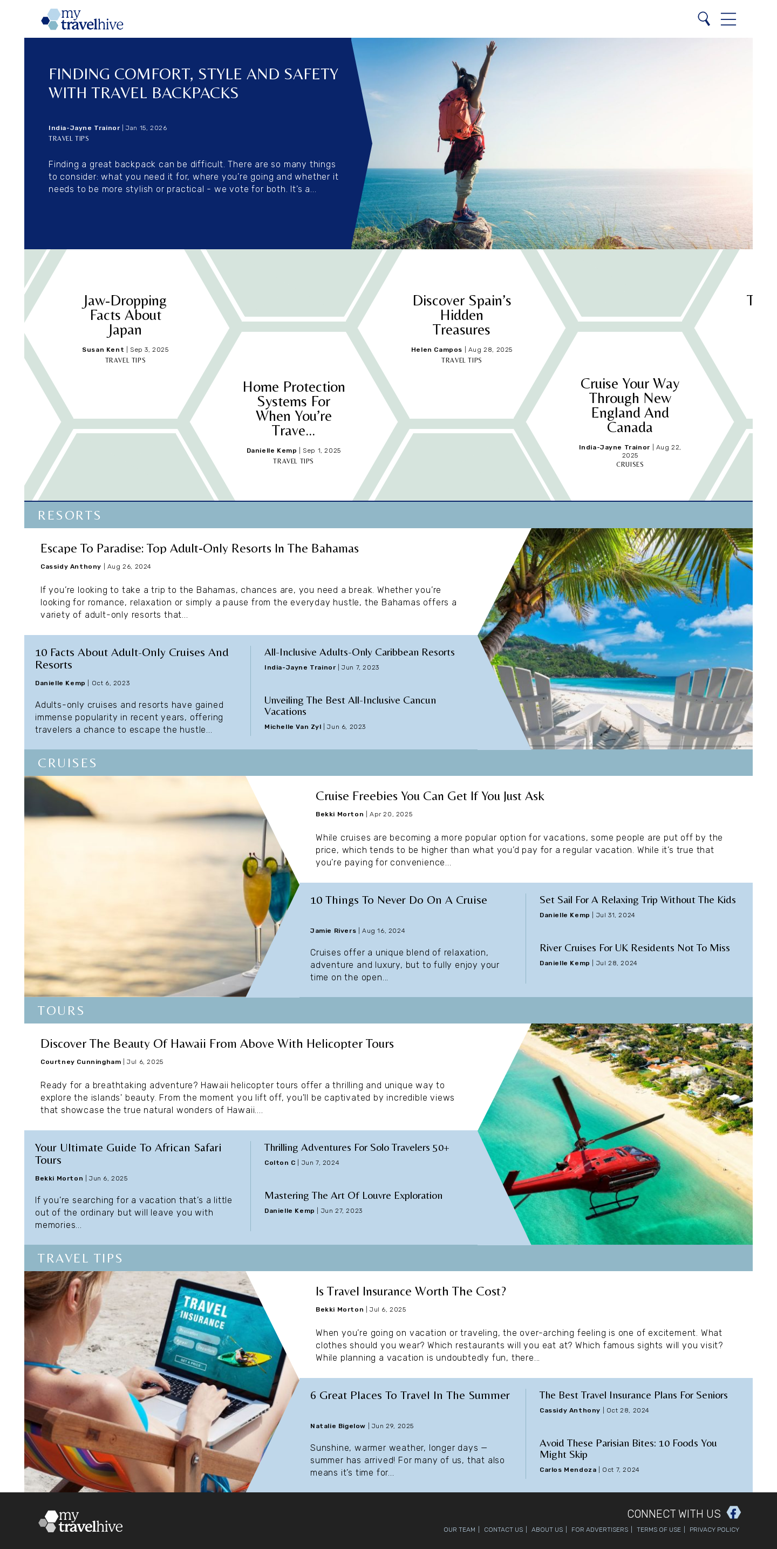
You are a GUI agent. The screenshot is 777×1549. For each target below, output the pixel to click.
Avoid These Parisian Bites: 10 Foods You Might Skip (628, 1448)
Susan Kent (103, 349)
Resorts (70, 515)
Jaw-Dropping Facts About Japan (125, 314)
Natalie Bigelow (338, 1426)
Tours (62, 1010)
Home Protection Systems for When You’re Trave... (293, 408)
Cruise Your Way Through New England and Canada (630, 404)
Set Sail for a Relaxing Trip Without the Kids (638, 899)
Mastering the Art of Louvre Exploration (353, 1195)
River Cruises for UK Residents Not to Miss (635, 947)
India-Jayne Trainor (84, 128)
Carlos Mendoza (568, 1469)
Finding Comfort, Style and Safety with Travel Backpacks (193, 83)
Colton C (280, 1162)
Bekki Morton (340, 814)
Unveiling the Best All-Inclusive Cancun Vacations (350, 705)
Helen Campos (436, 349)
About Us (547, 1529)
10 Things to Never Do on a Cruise (398, 899)
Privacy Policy (714, 1529)
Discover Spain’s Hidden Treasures (462, 314)
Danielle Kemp (272, 450)
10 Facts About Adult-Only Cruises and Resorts (132, 658)
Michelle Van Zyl (293, 727)
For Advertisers (599, 1529)
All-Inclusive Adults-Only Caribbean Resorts (359, 651)
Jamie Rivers (333, 930)
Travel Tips (69, 138)
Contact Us (503, 1529)
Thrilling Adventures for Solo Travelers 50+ (356, 1147)
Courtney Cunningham (80, 1062)
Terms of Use (659, 1529)
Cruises (630, 464)
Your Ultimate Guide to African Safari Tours (128, 1153)
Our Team (459, 1529)
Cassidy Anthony (70, 566)
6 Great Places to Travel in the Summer (410, 1395)
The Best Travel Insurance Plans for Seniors (634, 1394)
